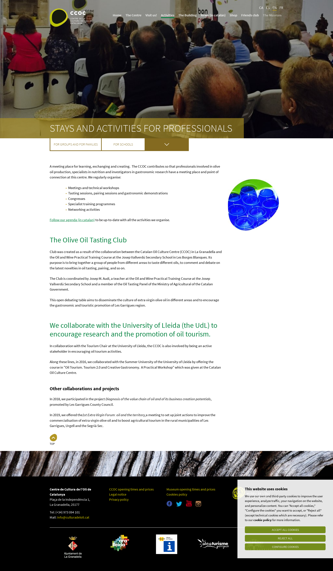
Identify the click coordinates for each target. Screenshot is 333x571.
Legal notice (117, 494)
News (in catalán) (213, 15)
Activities (167, 15)
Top (52, 444)
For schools (123, 144)
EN (274, 7)
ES (268, 7)
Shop (233, 15)
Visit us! (151, 15)
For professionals (166, 144)
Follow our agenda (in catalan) (72, 220)
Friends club (250, 15)
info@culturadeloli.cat (73, 517)
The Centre (133, 15)
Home (117, 15)
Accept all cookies (285, 530)
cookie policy (262, 520)
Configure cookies (285, 547)
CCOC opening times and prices (131, 489)
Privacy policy (118, 499)
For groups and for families (76, 144)
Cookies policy (176, 494)
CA (261, 7)
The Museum (272, 15)
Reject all (285, 538)
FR (281, 7)
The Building (187, 15)
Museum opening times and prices (190, 489)
